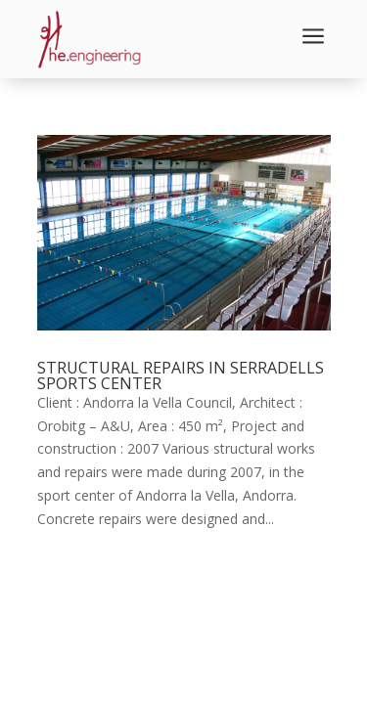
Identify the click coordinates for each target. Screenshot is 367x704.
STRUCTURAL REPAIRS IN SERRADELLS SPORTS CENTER (180, 375)
